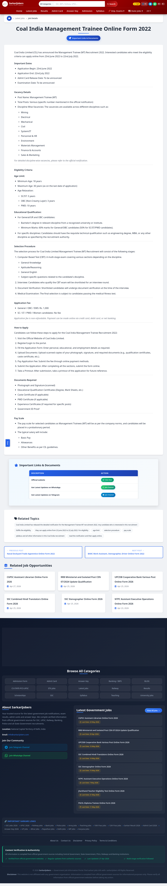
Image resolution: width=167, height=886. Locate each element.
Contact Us (66, 843)
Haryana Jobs (83, 831)
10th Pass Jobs (100, 828)
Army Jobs (72, 828)
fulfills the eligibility (23, 533)
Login (134, 4)
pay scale (127, 533)
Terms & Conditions (108, 843)
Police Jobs (61, 828)
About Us (54, 843)
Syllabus (100, 11)
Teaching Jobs (85, 828)
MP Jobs (72, 831)
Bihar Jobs (35, 831)
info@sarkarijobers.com (18, 737)
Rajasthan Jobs (48, 831)
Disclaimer (77, 843)
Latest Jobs (31, 11)
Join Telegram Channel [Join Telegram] (17, 749)
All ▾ (149, 11)
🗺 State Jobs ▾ (135, 11)
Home (19, 11)
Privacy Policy (91, 843)
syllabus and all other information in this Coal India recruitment (40, 538)
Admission (87, 11)
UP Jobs (25, 831)
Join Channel (106, 489)
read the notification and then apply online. (85, 538)
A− (163, 4)
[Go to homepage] (9, 18)
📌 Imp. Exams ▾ (116, 11)
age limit (96, 533)
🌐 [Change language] (142, 4)
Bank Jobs (50, 828)
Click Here (105, 481)
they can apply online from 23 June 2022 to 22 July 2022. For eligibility (61, 533)
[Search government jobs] (77, 4)
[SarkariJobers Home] (12, 4)
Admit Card (57, 11)
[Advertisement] (83, 650)
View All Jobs (153, 713)
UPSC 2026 (24, 828)
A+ (158, 4)
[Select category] (44, 4)
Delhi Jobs (61, 831)
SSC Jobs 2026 (11, 828)
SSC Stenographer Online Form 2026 (83, 601)
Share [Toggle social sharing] (8, 443)
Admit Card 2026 (150, 828)
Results (44, 11)
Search (109, 4)
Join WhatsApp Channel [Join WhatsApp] (17, 758)
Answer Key (72, 11)
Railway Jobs (37, 828)
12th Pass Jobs (115, 828)
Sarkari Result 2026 (132, 828)
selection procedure (111, 533)
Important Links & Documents (83, 38)
